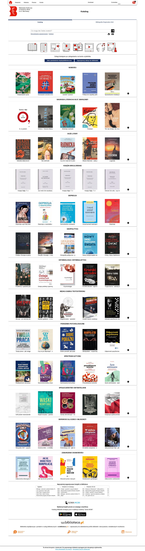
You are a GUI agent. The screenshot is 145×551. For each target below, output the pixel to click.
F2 (127, 2)
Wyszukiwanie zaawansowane (39, 34)
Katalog (40, 22)
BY (108, 2)
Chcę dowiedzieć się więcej (63, 549)
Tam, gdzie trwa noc (89, 495)
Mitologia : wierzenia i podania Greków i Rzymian (47, 489)
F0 (119, 2)
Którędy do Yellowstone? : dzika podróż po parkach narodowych (99, 489)
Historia (26, 2)
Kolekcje (51, 34)
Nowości (17, 2)
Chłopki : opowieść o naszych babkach (69, 489)
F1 (123, 2)
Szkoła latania (64, 492)
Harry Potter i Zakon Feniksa (42, 494)
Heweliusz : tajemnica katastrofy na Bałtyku (95, 494)
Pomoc (34, 2)
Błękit (62, 495)
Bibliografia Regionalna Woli (105, 22)
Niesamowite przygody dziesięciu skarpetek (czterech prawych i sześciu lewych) (54, 495)
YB (104, 2)
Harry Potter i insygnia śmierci (43, 492)
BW (100, 2)
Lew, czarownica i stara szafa (42, 490)
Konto (41, 2)
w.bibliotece (63, 526)
